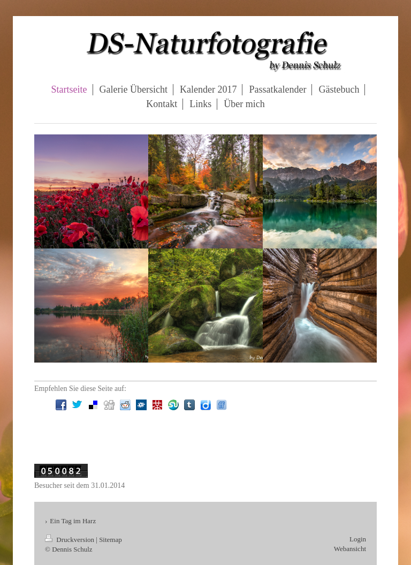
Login (357, 539)
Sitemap (110, 540)
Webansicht (350, 549)
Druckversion (70, 540)
